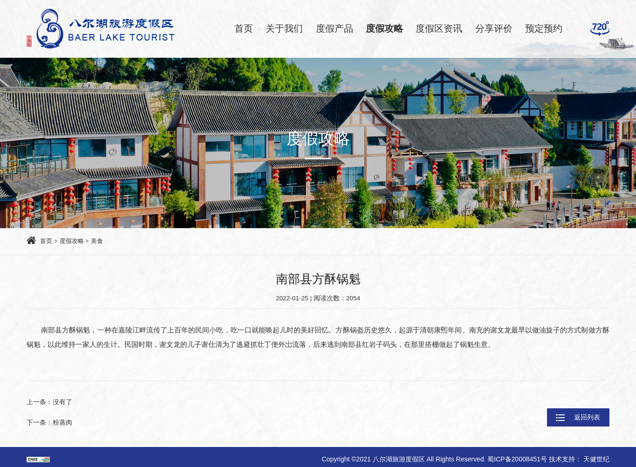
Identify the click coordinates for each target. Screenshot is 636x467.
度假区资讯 (439, 28)
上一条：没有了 (51, 402)
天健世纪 (596, 455)
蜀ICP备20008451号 (518, 455)
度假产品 (334, 28)
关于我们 (284, 28)
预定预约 (543, 28)
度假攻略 (384, 28)
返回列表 (568, 412)
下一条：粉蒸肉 (51, 420)
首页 (243, 28)
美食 (100, 241)
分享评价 (494, 28)
